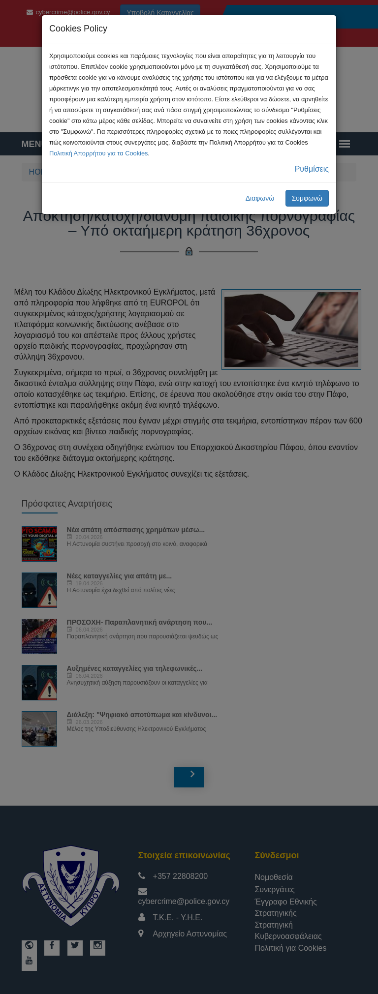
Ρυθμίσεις (312, 169)
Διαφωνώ (260, 198)
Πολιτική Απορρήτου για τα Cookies (98, 153)
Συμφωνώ (307, 198)
